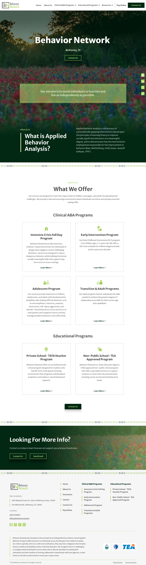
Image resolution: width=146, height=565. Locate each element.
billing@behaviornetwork (19, 518)
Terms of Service (130, 563)
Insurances (67, 494)
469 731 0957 (15, 515)
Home (38, 5)
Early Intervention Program (92, 498)
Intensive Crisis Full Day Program (94, 490)
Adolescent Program (93, 505)
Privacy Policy (118, 563)
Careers (66, 500)
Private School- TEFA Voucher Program (122, 490)
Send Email (38, 456)
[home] (10, 5)
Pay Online (67, 510)
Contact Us (136, 5)
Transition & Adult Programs (92, 511)
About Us (48, 5)
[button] (64, 5)
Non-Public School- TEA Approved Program (123, 498)
